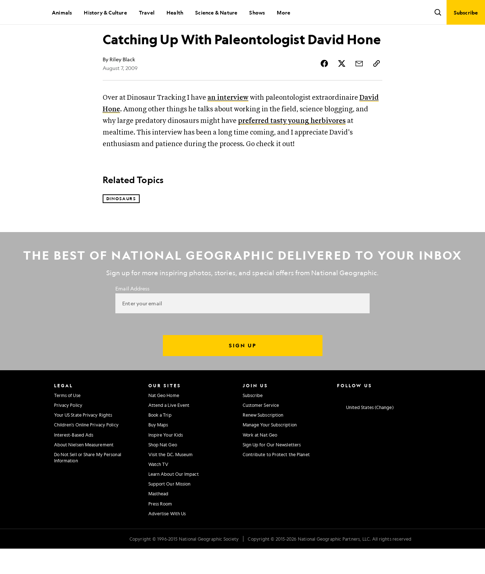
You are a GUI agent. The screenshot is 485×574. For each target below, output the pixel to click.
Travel (147, 12)
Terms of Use (67, 420)
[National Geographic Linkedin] (396, 419)
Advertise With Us (167, 538)
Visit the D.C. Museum (170, 479)
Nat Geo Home (163, 420)
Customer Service (261, 430)
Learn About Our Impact (173, 499)
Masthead (158, 519)
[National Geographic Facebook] (353, 419)
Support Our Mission (169, 509)
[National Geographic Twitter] (368, 419)
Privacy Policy (68, 430)
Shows (257, 12)
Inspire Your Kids (165, 460)
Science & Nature (216, 12)
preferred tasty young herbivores (292, 146)
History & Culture (105, 12)
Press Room (160, 529)
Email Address (132, 313)
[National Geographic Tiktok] (410, 419)
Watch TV (158, 489)
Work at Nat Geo (260, 460)
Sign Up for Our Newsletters (272, 469)
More (283, 12)
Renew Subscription (263, 440)
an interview (227, 122)
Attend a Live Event (169, 430)
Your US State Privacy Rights (83, 440)
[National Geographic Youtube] (382, 419)
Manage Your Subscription (270, 450)
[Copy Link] (376, 88)
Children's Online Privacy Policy (86, 450)
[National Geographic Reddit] (424, 419)
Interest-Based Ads (74, 460)
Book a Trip (160, 440)
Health (175, 12)
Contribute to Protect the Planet (276, 479)
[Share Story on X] (342, 88)
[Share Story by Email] (359, 88)
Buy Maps (158, 450)
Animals (62, 12)
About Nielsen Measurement (84, 469)
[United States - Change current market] (365, 432)
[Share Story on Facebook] (324, 88)
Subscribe (253, 420)
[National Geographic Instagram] (339, 419)
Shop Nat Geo (162, 469)
